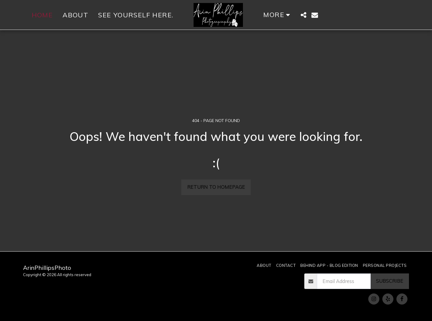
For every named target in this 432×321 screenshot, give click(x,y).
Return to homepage (216, 187)
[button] (303, 15)
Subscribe (389, 281)
